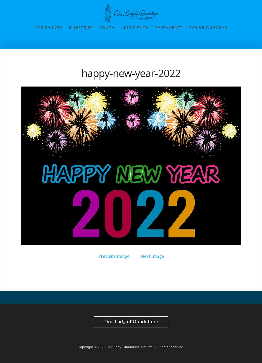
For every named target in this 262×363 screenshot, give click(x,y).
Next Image (152, 256)
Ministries (81, 27)
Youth (107, 27)
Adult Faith (135, 27)
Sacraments (169, 27)
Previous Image (113, 256)
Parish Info (48, 27)
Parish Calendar (208, 27)
